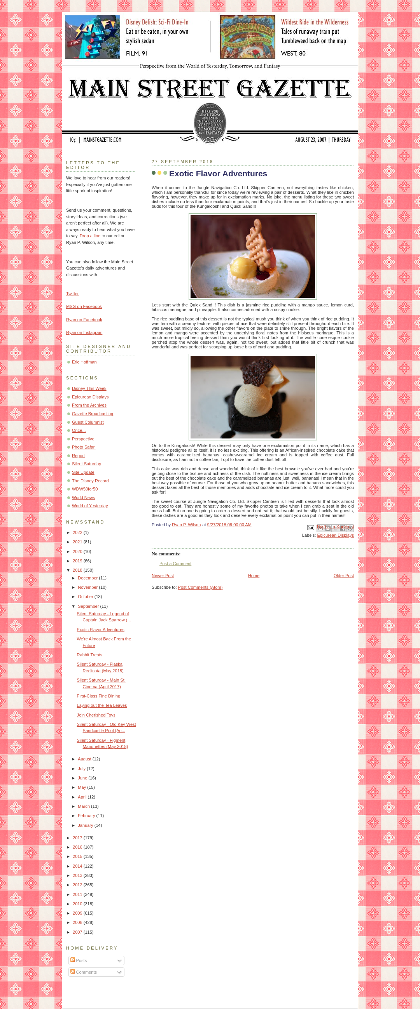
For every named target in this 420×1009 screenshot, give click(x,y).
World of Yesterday (90, 505)
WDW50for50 (85, 489)
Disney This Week (89, 388)
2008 (78, 922)
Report (78, 455)
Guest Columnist (88, 422)
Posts (78, 960)
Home (253, 575)
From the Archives (89, 405)
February (87, 815)
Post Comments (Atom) (200, 587)
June (83, 778)
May (82, 787)
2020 (78, 551)
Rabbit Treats (90, 654)
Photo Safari (84, 447)
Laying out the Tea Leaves (102, 705)
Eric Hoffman (84, 362)
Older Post (344, 575)
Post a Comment (175, 563)
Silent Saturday (86, 463)
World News (83, 497)
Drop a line (90, 235)
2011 (78, 894)
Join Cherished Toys (96, 715)
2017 (78, 837)
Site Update (83, 472)
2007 (78, 932)
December (88, 578)
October (86, 596)
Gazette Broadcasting (92, 413)
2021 (78, 541)
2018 (78, 570)
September (89, 606)
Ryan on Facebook (84, 319)
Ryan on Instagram (84, 332)
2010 (78, 903)
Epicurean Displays (335, 535)
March (84, 806)
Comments (83, 972)
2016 (78, 847)
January (86, 825)
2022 (78, 532)
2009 (78, 913)
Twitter (72, 293)
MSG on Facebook (84, 306)
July (82, 768)
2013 (78, 875)
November (88, 587)
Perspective (83, 439)
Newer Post (163, 575)
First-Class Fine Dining (99, 696)
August (85, 759)
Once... (79, 430)
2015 (78, 856)
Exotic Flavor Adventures (100, 629)
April (83, 797)
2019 (78, 560)
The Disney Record (90, 480)
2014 (78, 866)
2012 (78, 884)
